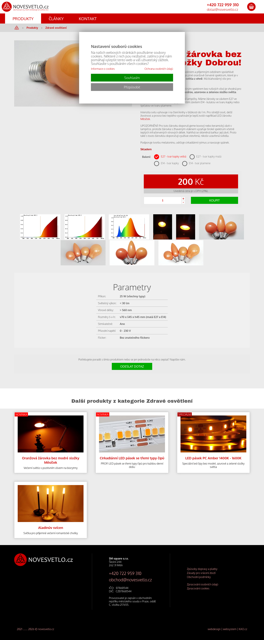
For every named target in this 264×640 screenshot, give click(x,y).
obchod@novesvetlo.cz (130, 579)
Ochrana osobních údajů (158, 68)
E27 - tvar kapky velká (173, 156)
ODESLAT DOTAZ (132, 366)
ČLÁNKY (56, 18)
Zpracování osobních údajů (202, 584)
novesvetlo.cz (46, 629)
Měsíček (145, 119)
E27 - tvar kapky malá (208, 156)
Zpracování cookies (198, 588)
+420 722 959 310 (125, 573)
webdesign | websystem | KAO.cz (227, 629)
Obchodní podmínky (199, 577)
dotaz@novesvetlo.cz (222, 9)
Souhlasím (132, 77)
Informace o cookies (103, 68)
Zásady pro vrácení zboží (201, 573)
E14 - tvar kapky (170, 163)
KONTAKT (88, 18)
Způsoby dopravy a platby (202, 569)
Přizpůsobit (132, 87)
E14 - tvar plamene (199, 163)
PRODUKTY (23, 18)
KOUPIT (214, 200)
